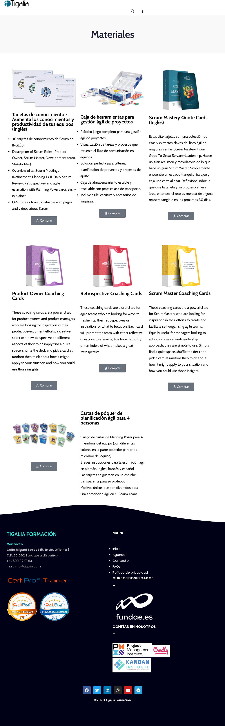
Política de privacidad (130, 572)
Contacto (120, 560)
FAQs (116, 566)
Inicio (116, 548)
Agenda (118, 554)
